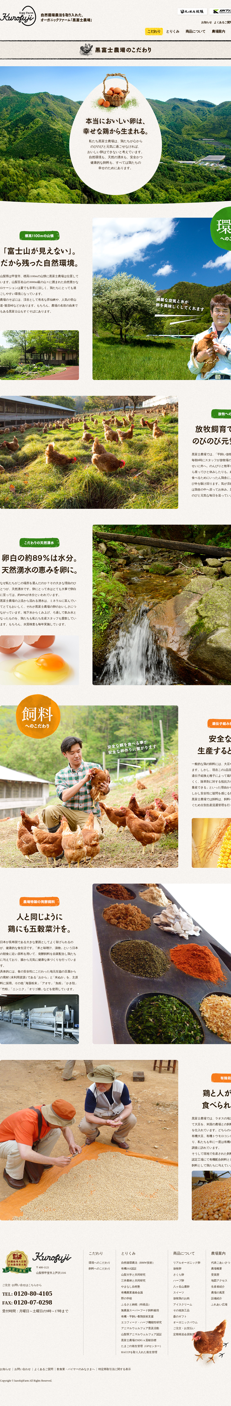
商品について (196, 31)
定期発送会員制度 (184, 1334)
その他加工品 (181, 1310)
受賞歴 (215, 1274)
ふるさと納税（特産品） (136, 1304)
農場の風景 (218, 1292)
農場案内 (218, 31)
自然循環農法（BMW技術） (138, 1262)
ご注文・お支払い (184, 1328)
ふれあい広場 (219, 1304)
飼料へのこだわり (99, 1268)
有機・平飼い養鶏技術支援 (137, 1316)
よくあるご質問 (43, 1369)
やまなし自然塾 (130, 1286)
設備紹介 (216, 1298)
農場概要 (216, 1268)
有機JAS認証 (128, 1268)
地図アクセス (219, 1280)
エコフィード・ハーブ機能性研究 (141, 1322)
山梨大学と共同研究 (133, 1274)
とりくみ (172, 31)
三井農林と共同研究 (133, 1280)
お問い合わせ (22, 1369)
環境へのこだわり (99, 1262)
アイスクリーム (182, 1304)
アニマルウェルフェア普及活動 (140, 1328)
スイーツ (178, 1292)
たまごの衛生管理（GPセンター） (141, 1346)
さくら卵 (178, 1274)
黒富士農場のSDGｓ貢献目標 (138, 1340)
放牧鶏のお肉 (181, 1298)
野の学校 (126, 1298)
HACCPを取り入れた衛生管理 (139, 1352)
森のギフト (180, 1316)
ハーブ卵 (178, 1280)
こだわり (96, 1253)
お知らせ (206, 22)
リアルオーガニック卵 (186, 1262)
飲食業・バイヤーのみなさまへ (76, 1369)
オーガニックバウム (185, 1322)
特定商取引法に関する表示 (114, 1369)
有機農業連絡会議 (132, 1292)
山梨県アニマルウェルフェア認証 (141, 1334)
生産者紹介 (218, 1286)
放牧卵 (177, 1268)
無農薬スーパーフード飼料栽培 (140, 1310)
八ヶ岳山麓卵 (181, 1286)
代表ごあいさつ (220, 1262)
